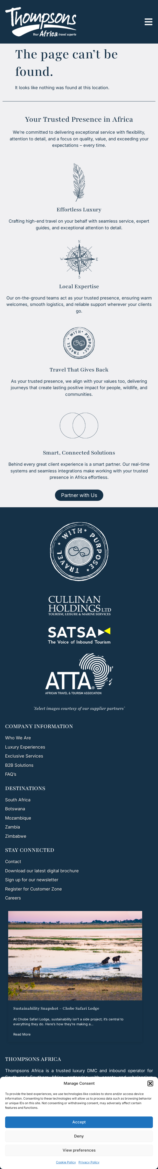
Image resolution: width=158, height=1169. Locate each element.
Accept (79, 1122)
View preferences (79, 1150)
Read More (22, 1034)
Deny (79, 1136)
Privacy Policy (88, 1162)
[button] (150, 1083)
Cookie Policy (66, 1162)
